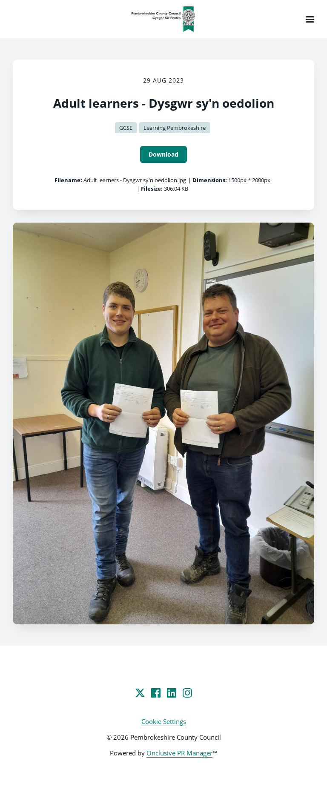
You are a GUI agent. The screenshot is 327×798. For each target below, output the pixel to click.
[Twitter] (140, 693)
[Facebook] (156, 693)
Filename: (68, 180)
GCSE (125, 128)
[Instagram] (187, 693)
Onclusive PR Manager (179, 753)
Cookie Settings (163, 721)
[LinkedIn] (171, 693)
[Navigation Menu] (310, 19)
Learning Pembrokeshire (174, 128)
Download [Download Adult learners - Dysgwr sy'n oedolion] (163, 154)
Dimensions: (209, 180)
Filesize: (152, 188)
